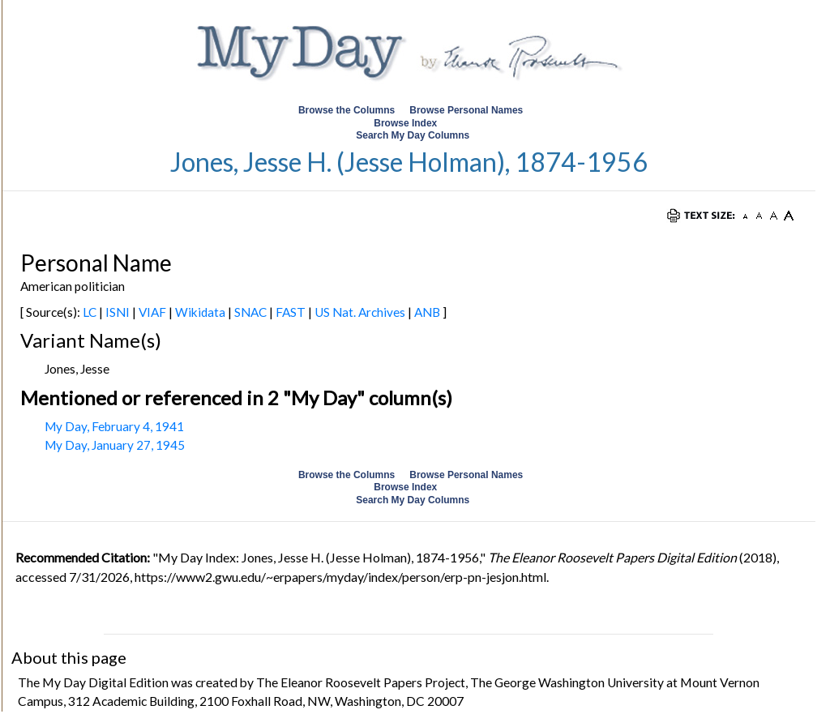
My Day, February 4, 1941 (114, 426)
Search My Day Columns (412, 135)
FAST (291, 312)
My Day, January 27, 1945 (115, 445)
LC (89, 312)
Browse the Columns (346, 110)
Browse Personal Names (467, 110)
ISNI (117, 312)
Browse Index (405, 123)
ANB (427, 312)
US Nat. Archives (359, 312)
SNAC (250, 312)
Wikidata (200, 312)
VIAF (152, 312)
